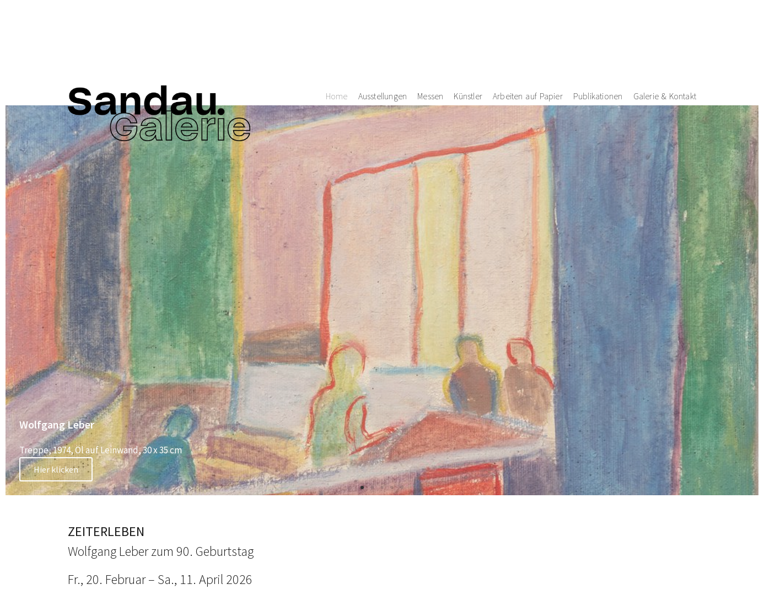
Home (337, 38)
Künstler (468, 38)
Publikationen (598, 38)
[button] (362, 487)
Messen (430, 38)
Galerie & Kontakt (665, 38)
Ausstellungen (382, 38)
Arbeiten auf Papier (528, 38)
